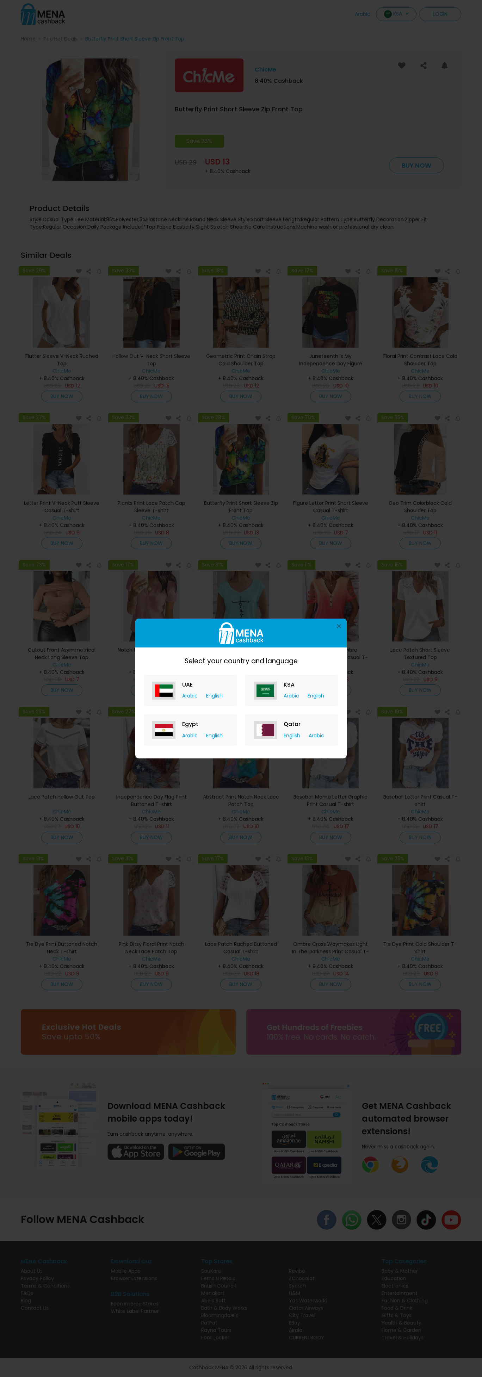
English (214, 695)
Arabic (190, 695)
